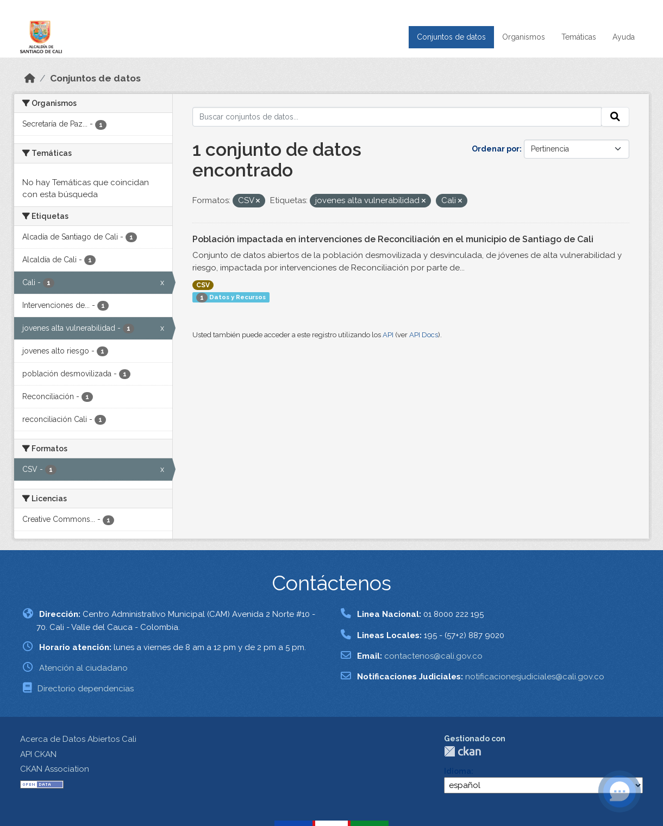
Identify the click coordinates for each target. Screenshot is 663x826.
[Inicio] (29, 78)
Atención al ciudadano (83, 668)
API (388, 335)
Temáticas (578, 37)
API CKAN (38, 754)
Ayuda (623, 37)
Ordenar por (496, 148)
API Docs (423, 335)
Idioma (457, 771)
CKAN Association (54, 769)
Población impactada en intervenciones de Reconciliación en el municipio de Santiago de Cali (392, 239)
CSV (203, 285)
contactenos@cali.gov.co (433, 656)
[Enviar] (615, 117)
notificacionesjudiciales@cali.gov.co (534, 677)
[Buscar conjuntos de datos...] (397, 117)
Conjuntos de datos (451, 37)
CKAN (462, 751)
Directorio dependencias (85, 688)
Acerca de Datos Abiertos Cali (78, 739)
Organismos (523, 37)
